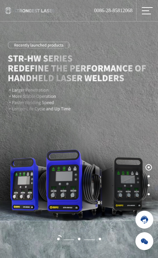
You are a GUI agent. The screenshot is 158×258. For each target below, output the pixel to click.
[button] (148, 167)
